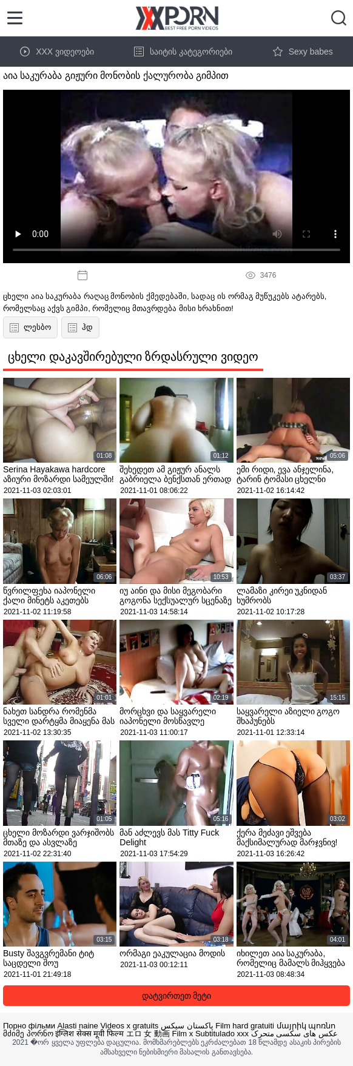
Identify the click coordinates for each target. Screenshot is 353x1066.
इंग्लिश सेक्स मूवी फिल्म (89, 1033)
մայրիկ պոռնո (306, 1025)
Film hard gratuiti (244, 1025)
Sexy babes (303, 51)
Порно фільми (29, 1025)
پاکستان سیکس (187, 1025)
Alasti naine (78, 1025)
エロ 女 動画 (148, 1033)
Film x (182, 1033)
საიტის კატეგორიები (183, 51)
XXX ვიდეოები (57, 51)
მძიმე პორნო (28, 1033)
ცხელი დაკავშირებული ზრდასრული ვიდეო (133, 356)
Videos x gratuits (129, 1025)
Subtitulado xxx (222, 1033)
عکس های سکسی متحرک (294, 1033)
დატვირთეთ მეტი (177, 996)
